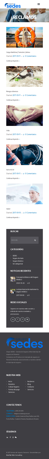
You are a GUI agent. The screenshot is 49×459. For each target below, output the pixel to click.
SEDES (15, 255)
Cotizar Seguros (13, 387)
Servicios (11, 392)
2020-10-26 (20, 283)
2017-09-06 (20, 295)
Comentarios (30, 56)
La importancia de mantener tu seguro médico (27, 290)
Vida (8, 130)
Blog (29, 384)
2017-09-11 (16, 56)
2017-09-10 (17, 212)
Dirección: (10, 416)
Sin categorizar (18, 264)
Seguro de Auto (18, 258)
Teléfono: (10, 411)
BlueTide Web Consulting (14, 455)
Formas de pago (14, 389)
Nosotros (11, 384)
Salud (8, 208)
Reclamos (30, 381)
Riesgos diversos (12, 91)
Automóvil (10, 169)
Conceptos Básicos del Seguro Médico (27, 278)
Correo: (9, 413)
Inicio (10, 381)
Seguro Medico (18, 261)
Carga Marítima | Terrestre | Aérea (18, 52)
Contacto (30, 387)
